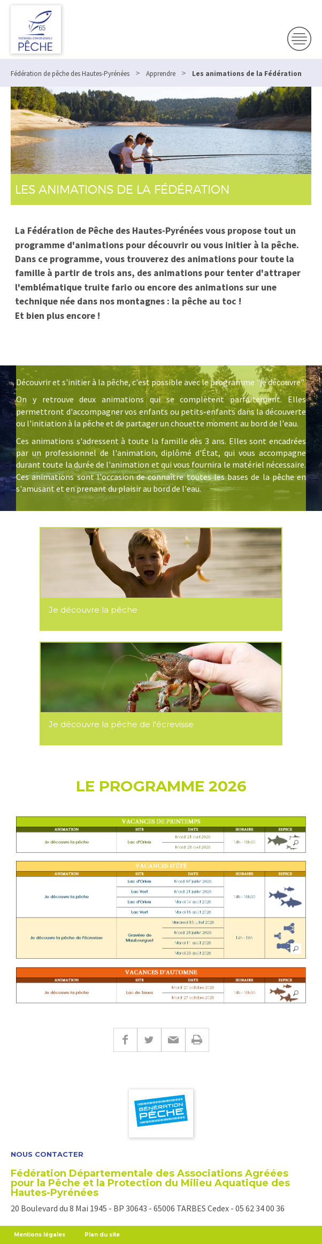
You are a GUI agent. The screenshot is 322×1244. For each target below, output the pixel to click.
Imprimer (197, 1040)
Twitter (149, 1040)
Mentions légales (39, 1234)
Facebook (125, 1040)
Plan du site (102, 1234)
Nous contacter (47, 1154)
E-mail (173, 1040)
